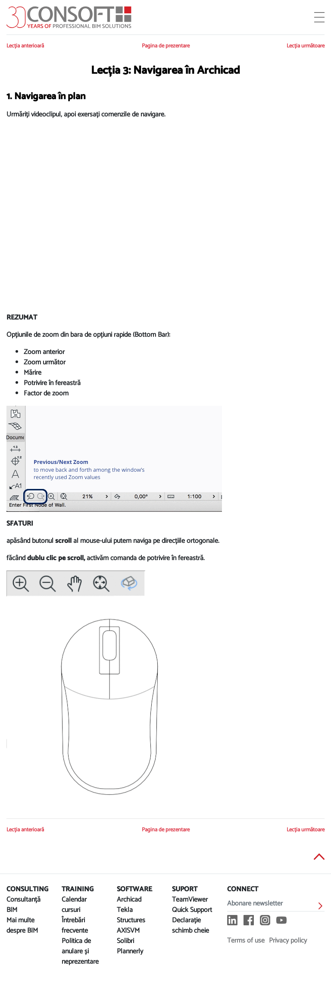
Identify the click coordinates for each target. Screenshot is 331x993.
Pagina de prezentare (166, 45)
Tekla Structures (131, 915)
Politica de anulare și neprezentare (80, 951)
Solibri (125, 941)
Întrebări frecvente (75, 926)
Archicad (129, 899)
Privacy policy (288, 940)
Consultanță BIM (23, 905)
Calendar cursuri (74, 905)
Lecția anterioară (25, 45)
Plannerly (130, 951)
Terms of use (246, 940)
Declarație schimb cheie (190, 926)
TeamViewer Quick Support (192, 905)
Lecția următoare (306, 45)
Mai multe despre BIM (22, 926)
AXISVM (128, 931)
